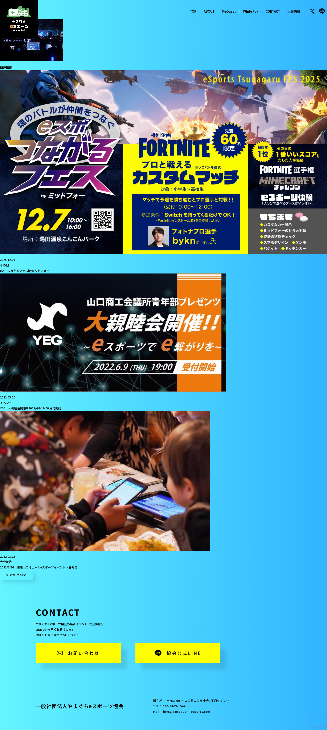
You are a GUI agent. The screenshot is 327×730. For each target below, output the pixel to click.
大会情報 (293, 11)
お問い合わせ (84, 653)
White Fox (250, 11)
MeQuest (229, 11)
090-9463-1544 (174, 706)
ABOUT (209, 11)
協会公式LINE (184, 653)
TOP (193, 11)
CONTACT (273, 11)
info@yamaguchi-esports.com (186, 711)
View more (16, 575)
